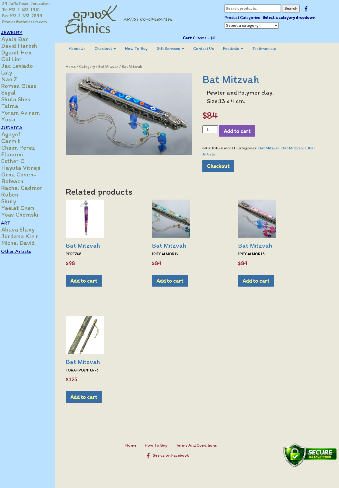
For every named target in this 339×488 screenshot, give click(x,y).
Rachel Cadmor (28, 187)
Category (93, 66)
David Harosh (26, 45)
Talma (16, 106)
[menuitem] (83, 49)
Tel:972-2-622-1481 (21, 9)
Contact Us (209, 48)
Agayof (17, 134)
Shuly (15, 201)
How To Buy (142, 48)
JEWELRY (18, 32)
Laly (13, 72)
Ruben (16, 194)
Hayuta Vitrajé (27, 167)
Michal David (24, 242)
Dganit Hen (23, 52)
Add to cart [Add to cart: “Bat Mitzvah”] (89, 280)
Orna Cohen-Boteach (25, 177)
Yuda (15, 119)
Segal (15, 92)
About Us (83, 48)
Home (77, 66)
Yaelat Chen (24, 207)
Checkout (111, 48)
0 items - (206, 37)
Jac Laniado (23, 65)
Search (293, 8)
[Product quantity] (213, 129)
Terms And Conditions (199, 445)
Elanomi (18, 154)
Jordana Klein (26, 236)
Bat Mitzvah (114, 66)
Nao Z (16, 79)
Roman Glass (25, 85)
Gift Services (176, 48)
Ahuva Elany (24, 229)
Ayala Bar (21, 39)
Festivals (239, 48)
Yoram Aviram (27, 112)
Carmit (17, 141)
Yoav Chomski (26, 214)
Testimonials (270, 48)
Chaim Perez (24, 147)
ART (12, 223)
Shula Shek (22, 99)
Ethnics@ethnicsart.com (24, 21)
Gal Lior (18, 59)
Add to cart (239, 131)
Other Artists (22, 251)
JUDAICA (18, 127)
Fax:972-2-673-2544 (22, 15)
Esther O (19, 161)
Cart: (189, 37)
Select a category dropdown (291, 17)
